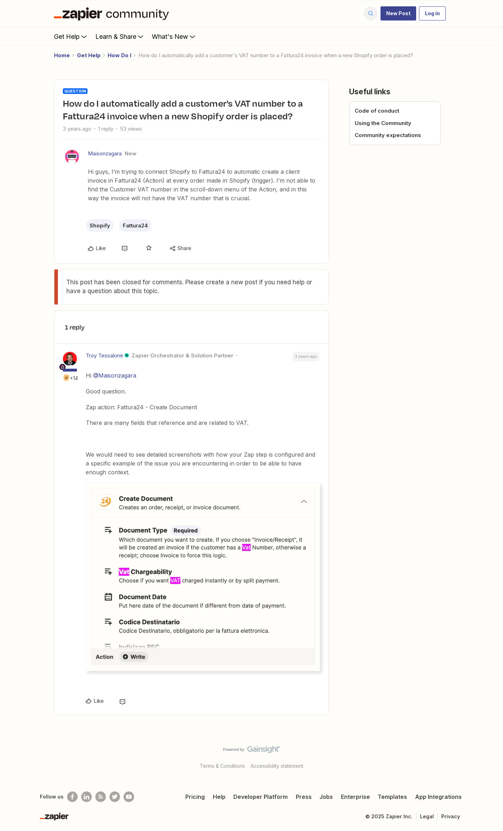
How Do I (119, 55)
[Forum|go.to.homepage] (113, 13)
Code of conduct (377, 110)
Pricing (195, 796)
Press (304, 796)
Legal (427, 816)
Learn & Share (120, 36)
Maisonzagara (105, 153)
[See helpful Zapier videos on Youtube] (129, 796)
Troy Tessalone (104, 355)
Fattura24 (135, 225)
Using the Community (383, 123)
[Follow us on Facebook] (72, 796)
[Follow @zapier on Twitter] (114, 796)
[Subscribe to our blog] (100, 796)
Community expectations (388, 135)
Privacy (450, 816)
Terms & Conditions (222, 766)
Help (219, 796)
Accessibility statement (277, 766)
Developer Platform (260, 796)
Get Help (71, 36)
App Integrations (438, 796)
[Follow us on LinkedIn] (86, 796)
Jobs (326, 796)
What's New (174, 36)
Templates (392, 796)
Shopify (100, 225)
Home (62, 55)
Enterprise (355, 796)
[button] (398, 13)
